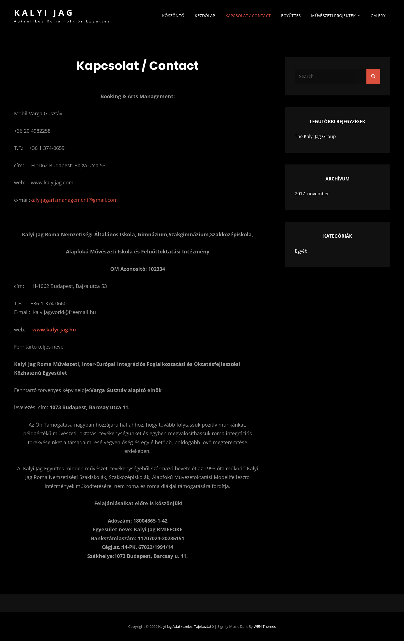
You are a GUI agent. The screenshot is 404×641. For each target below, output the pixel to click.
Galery (378, 15)
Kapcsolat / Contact (248, 15)
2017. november (312, 194)
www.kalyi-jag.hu (54, 329)
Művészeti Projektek (333, 15)
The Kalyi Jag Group (315, 136)
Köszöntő (173, 15)
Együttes (291, 15)
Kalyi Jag (44, 12)
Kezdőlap (205, 15)
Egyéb (301, 251)
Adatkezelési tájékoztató (193, 626)
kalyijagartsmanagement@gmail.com (74, 199)
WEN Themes (265, 626)
